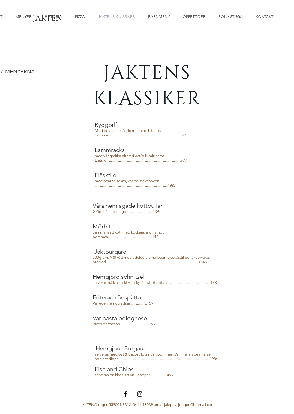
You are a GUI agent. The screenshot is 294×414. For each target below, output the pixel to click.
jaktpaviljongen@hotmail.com (189, 404)
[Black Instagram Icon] (139, 394)
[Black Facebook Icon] (125, 394)
